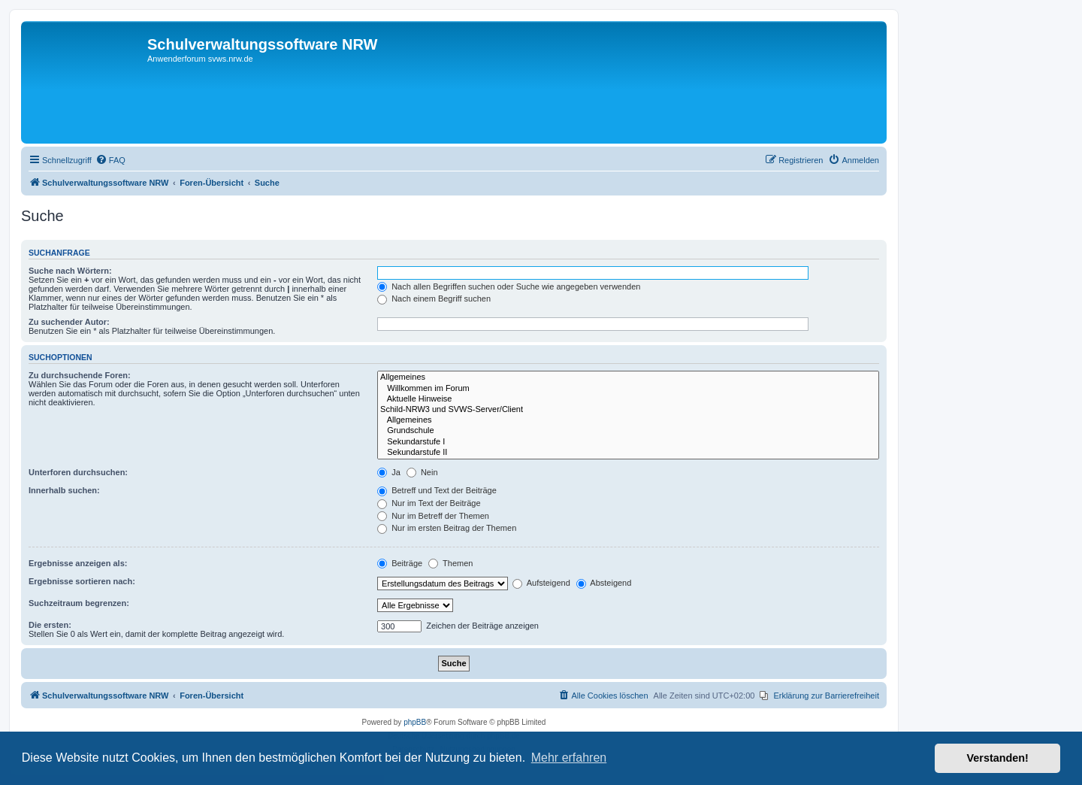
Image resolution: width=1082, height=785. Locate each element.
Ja (388, 472)
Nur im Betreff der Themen (433, 515)
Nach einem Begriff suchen (434, 298)
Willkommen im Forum (628, 388)
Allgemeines (628, 377)
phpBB (414, 722)
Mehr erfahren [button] (569, 757)
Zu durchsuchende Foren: (80, 375)
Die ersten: (50, 624)
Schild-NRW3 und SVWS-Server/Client (628, 410)
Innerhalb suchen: (64, 490)
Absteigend (604, 582)
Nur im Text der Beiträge (428, 503)
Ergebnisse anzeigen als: (78, 563)
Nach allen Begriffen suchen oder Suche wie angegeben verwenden (508, 286)
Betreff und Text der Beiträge (437, 490)
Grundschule (628, 431)
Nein (422, 472)
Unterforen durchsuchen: (78, 472)
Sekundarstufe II (628, 452)
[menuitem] (110, 160)
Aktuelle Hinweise (628, 399)
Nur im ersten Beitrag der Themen (446, 527)
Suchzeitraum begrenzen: (79, 603)
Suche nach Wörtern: (70, 270)
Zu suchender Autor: (69, 321)
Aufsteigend (541, 582)
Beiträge (399, 563)
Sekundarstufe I (628, 442)
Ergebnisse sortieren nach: (82, 581)
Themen (450, 563)
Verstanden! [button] (998, 758)
